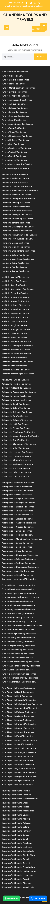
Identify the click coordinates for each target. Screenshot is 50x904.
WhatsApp (11, 898)
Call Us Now (38, 898)
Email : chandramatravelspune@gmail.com (24, 6)
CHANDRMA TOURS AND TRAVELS (25, 17)
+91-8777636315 (39, 27)
